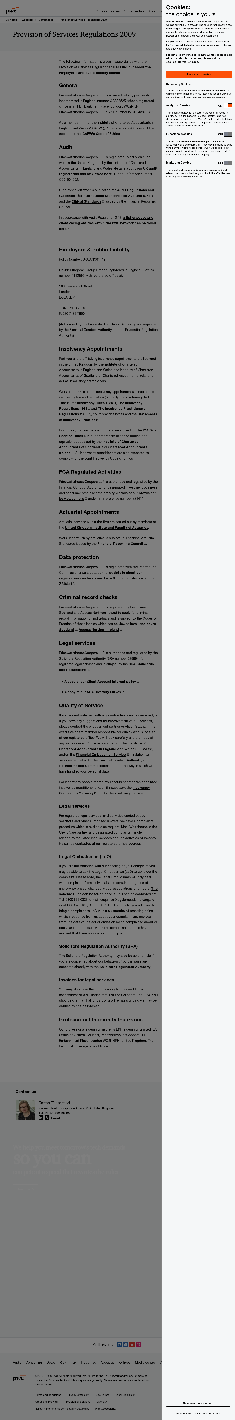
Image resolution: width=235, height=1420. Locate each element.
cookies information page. (182, 61)
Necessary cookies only (198, 1403)
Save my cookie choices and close (198, 1413)
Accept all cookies (199, 74)
